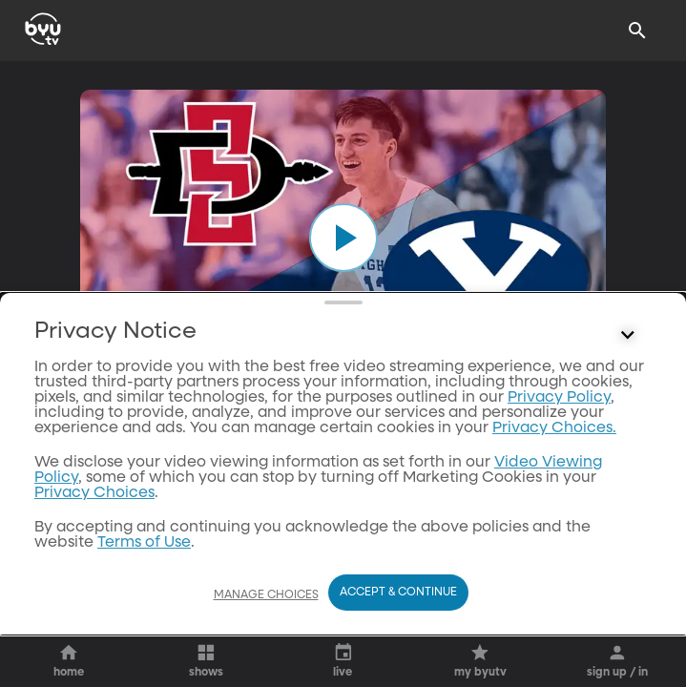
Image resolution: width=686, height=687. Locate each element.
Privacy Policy (559, 481)
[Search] (637, 30)
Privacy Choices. (554, 512)
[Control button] (628, 420)
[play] (343, 237)
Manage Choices (266, 595)
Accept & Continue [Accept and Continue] (398, 592)
